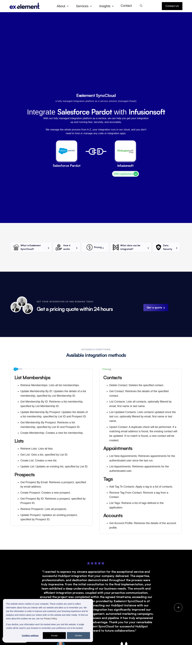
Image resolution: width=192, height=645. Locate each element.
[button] (64, 6)
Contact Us (172, 6)
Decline (78, 635)
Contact (126, 6)
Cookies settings (30, 635)
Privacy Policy (50, 618)
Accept (54, 635)
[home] (31, 6)
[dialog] (48, 620)
